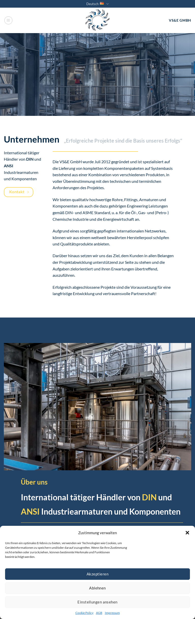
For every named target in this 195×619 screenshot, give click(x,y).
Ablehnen (97, 588)
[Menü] (8, 20)
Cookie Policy (84, 613)
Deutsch (97, 4)
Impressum (112, 613)
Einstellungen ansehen (97, 602)
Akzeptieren (97, 574)
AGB (99, 613)
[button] (187, 532)
